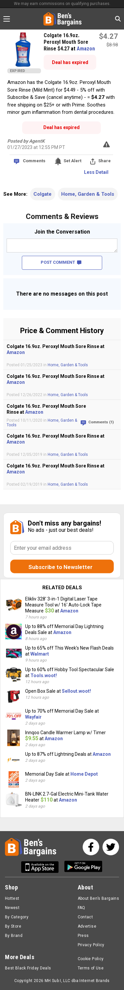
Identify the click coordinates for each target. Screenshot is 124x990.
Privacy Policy (91, 945)
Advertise (87, 926)
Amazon (86, 48)
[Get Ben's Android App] (83, 867)
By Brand (13, 935)
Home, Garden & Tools (87, 194)
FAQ (81, 907)
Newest (12, 907)
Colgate (42, 194)
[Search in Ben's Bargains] (118, 19)
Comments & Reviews (62, 216)
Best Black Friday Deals (28, 968)
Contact (85, 917)
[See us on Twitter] (111, 847)
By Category (16, 917)
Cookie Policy (91, 958)
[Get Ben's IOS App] (42, 867)
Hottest (12, 898)
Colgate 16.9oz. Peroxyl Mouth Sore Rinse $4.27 (66, 42)
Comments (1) (101, 422)
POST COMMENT (61, 262)
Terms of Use (90, 968)
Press (83, 935)
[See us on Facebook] (91, 847)
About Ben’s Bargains (98, 898)
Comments (34, 160)
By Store (13, 926)
